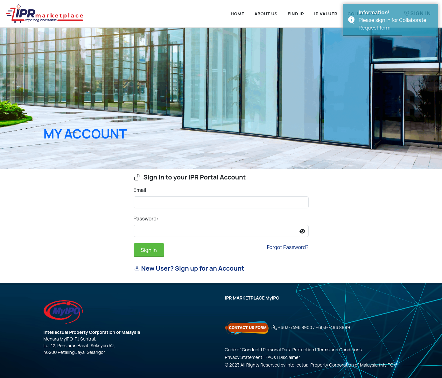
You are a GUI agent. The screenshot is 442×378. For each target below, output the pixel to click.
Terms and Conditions (339, 350)
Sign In (149, 249)
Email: (141, 189)
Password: (146, 218)
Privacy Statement (244, 357)
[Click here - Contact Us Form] (247, 327)
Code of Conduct (242, 350)
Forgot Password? (288, 247)
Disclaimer (289, 357)
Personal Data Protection (288, 350)
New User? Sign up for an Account (189, 268)
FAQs (270, 357)
